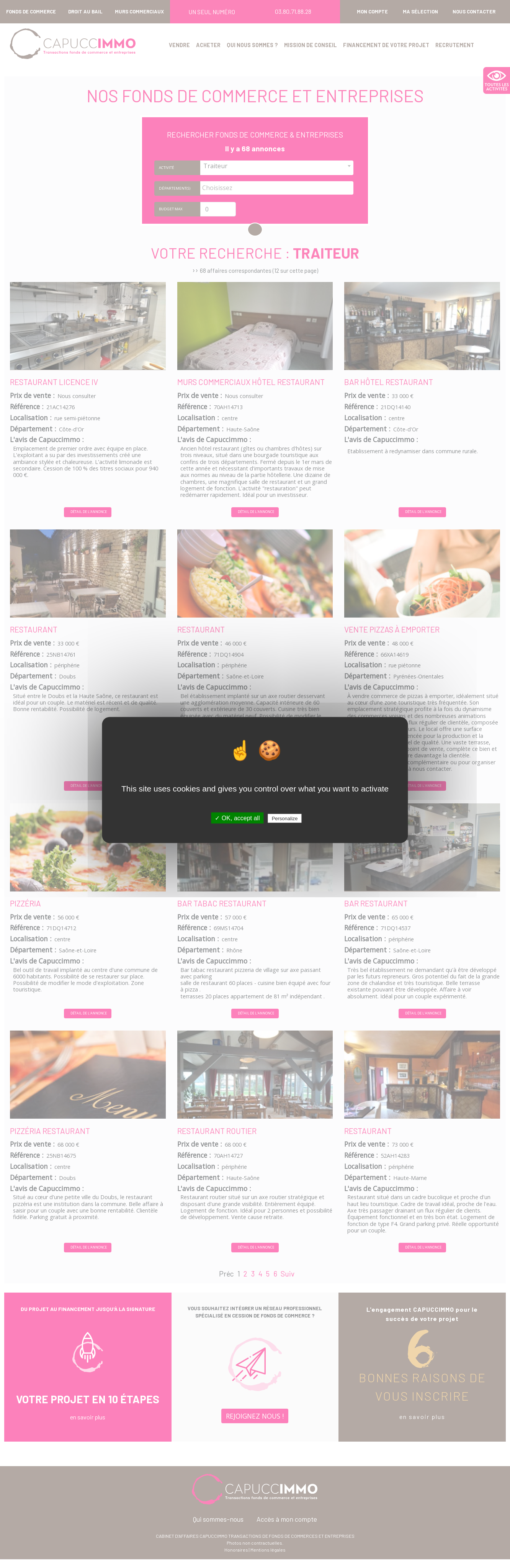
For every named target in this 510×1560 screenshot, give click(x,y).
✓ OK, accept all (237, 818)
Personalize (285, 818)
